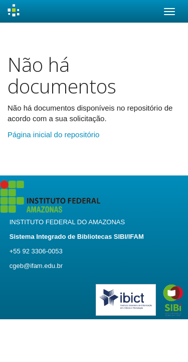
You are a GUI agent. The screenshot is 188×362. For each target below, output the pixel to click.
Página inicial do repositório (53, 134)
